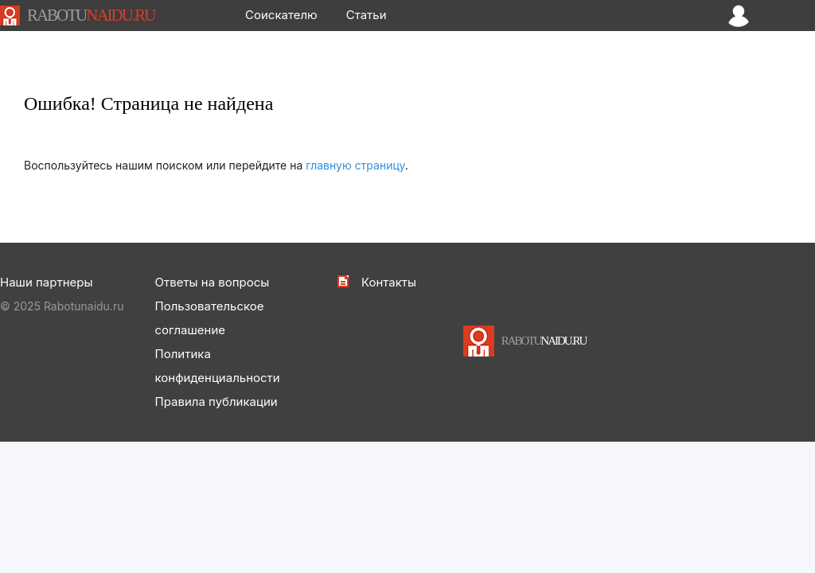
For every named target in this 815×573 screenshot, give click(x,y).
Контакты (388, 282)
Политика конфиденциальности (217, 365)
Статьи (366, 14)
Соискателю (281, 14)
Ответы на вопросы (212, 282)
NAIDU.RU (90, 15)
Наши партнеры (46, 282)
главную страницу (355, 165)
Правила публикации (216, 401)
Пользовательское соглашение (209, 317)
